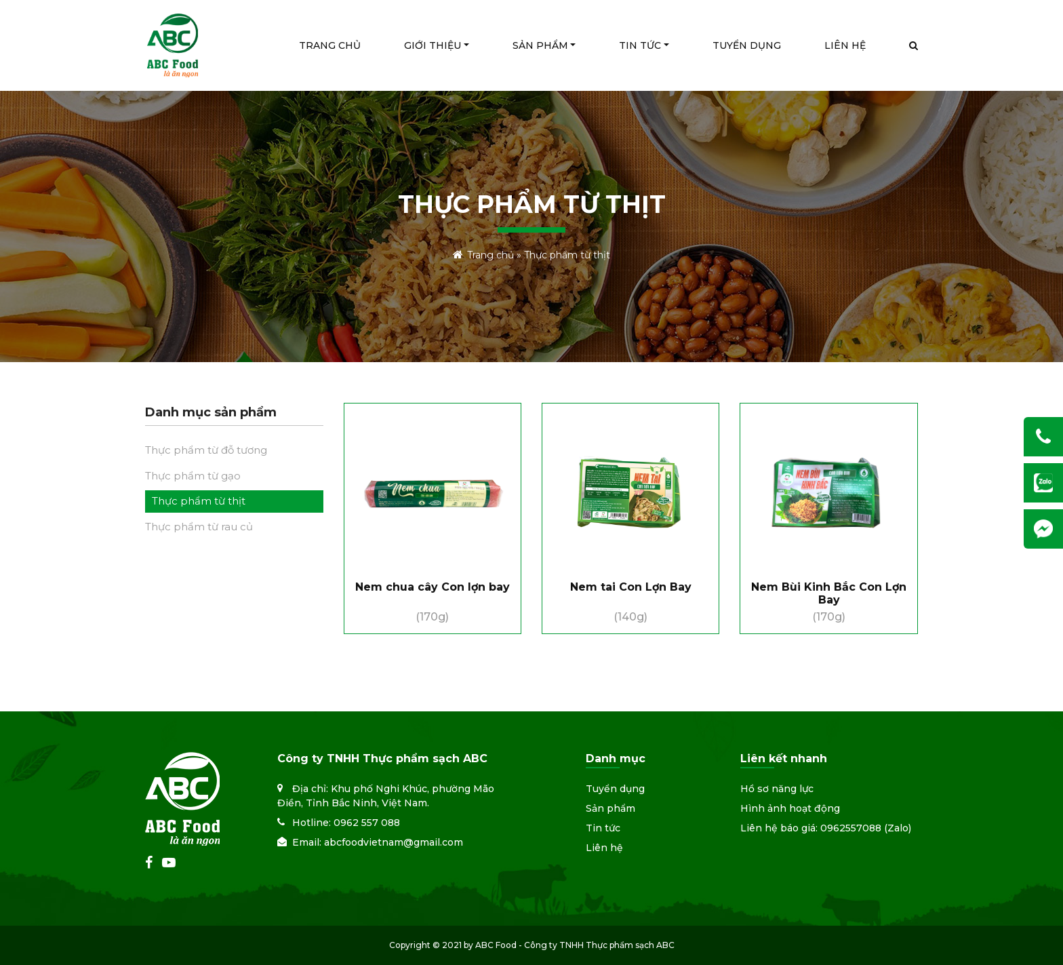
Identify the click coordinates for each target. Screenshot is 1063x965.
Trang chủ (490, 255)
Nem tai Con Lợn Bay (630, 586)
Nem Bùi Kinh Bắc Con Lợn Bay (828, 593)
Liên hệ (604, 848)
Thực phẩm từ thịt (198, 500)
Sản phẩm (610, 808)
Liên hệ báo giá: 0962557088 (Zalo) (825, 828)
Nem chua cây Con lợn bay (432, 586)
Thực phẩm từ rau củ (199, 526)
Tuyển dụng (615, 789)
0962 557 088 (367, 822)
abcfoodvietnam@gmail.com (393, 842)
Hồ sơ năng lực (777, 789)
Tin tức (603, 828)
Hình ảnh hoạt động (790, 808)
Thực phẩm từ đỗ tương (206, 450)
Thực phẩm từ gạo (193, 475)
